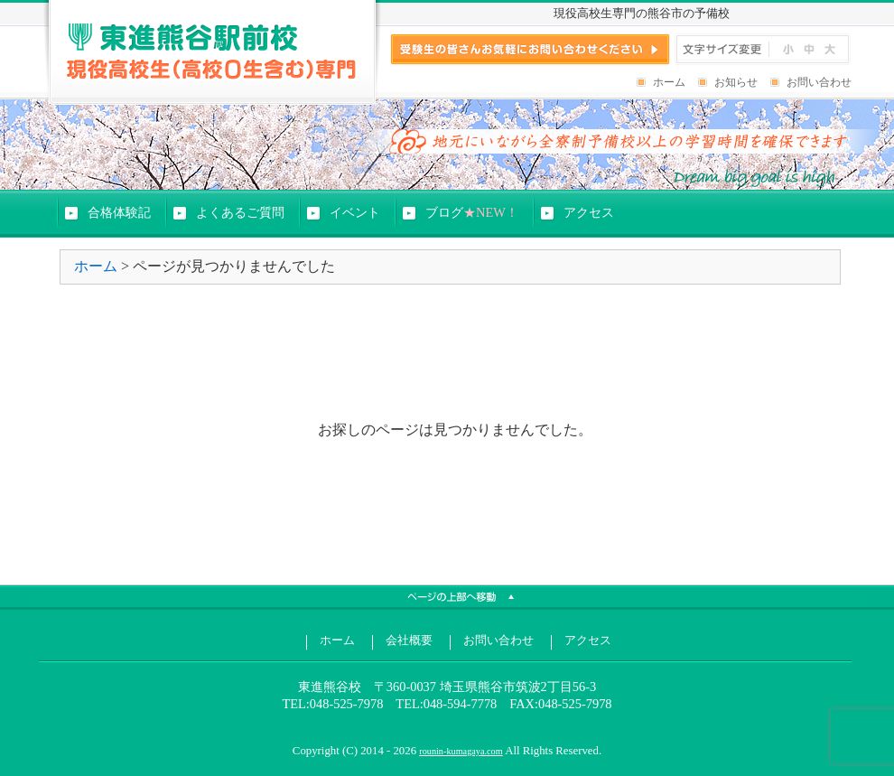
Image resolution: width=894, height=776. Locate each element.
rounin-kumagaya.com (460, 751)
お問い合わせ (819, 82)
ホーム (669, 82)
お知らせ (736, 82)
